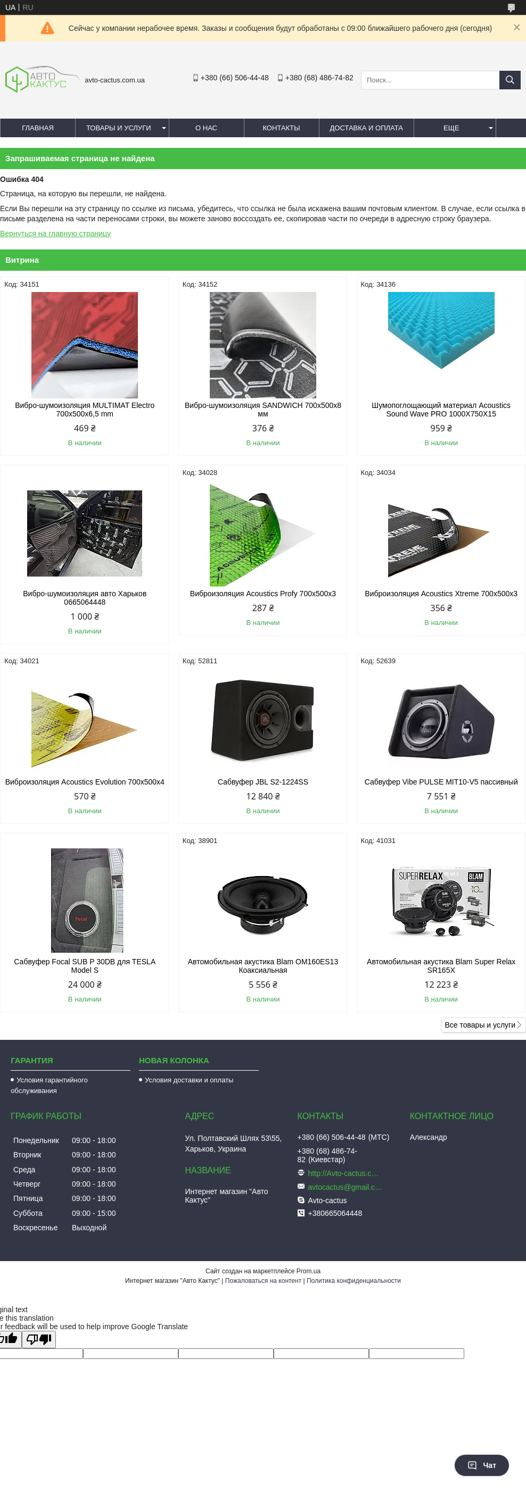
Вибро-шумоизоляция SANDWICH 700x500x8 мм (263, 409)
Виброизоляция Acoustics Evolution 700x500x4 (85, 782)
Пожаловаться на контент (263, 1281)
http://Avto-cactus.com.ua (345, 1173)
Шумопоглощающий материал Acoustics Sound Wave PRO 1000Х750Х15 (441, 409)
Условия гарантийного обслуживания (49, 1085)
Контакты (281, 128)
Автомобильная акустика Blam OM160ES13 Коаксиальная (263, 965)
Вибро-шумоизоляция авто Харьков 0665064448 (84, 597)
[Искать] (510, 80)
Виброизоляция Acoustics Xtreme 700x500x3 (441, 593)
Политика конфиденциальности (354, 1281)
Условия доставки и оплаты (189, 1080)
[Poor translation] (39, 1339)
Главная (38, 128)
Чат (481, 1465)
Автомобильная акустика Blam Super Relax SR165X (441, 965)
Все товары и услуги (480, 1025)
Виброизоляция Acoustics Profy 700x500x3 (263, 593)
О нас (206, 128)
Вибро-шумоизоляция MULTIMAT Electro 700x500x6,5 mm (84, 409)
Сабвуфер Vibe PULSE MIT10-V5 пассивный (441, 782)
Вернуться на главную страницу (55, 233)
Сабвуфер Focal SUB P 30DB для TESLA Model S (84, 965)
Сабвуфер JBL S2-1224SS (263, 782)
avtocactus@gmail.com (345, 1187)
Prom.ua (308, 1271)
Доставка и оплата (366, 128)
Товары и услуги (118, 128)
